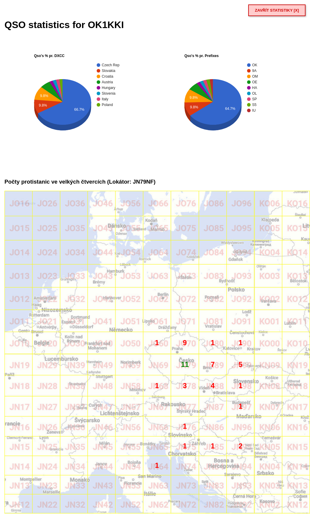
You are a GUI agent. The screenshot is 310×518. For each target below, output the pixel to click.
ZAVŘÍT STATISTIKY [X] (277, 10)
